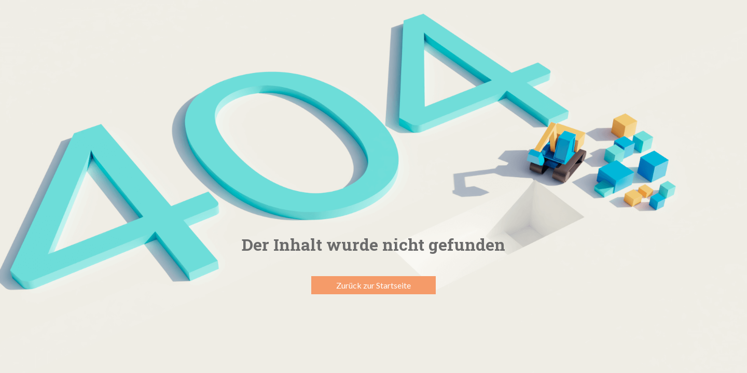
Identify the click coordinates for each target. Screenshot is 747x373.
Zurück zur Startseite (373, 285)
